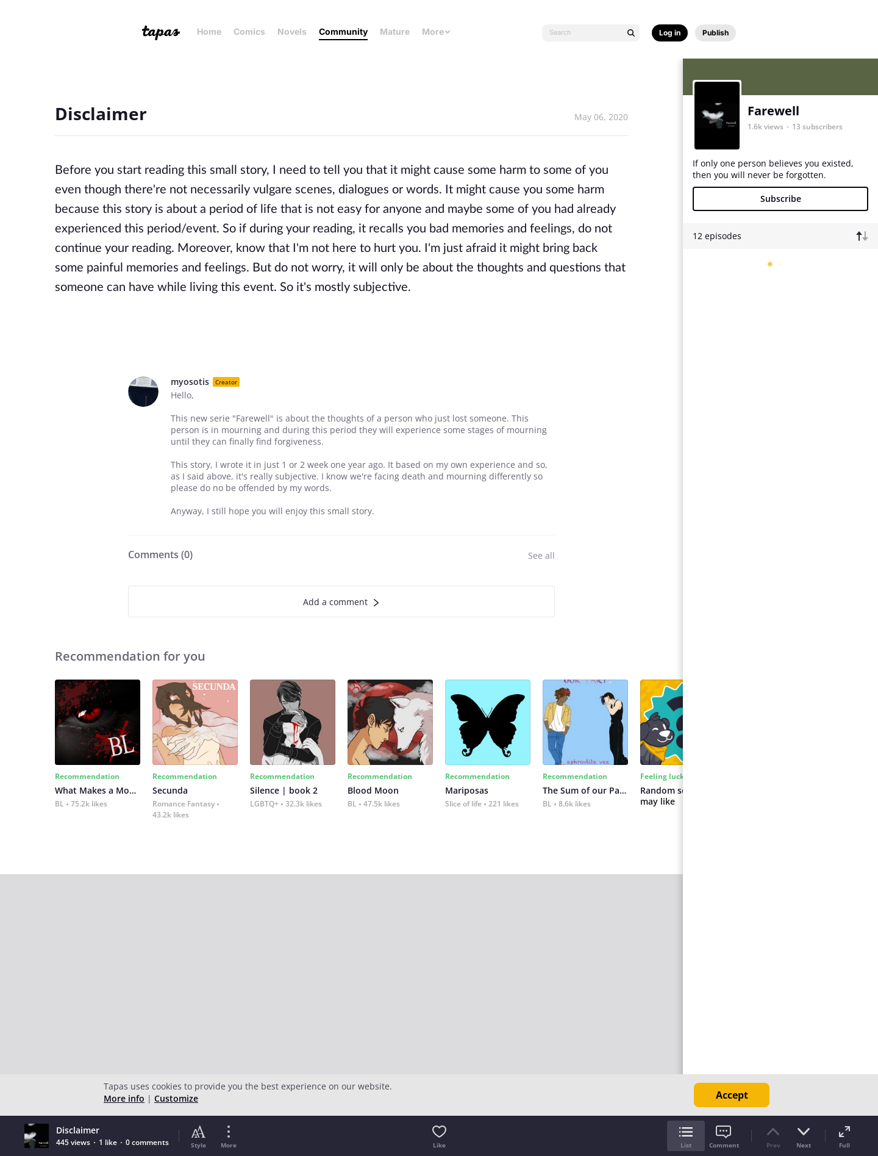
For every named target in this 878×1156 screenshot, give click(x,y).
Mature (395, 31)
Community (343, 31)
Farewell (773, 110)
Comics (249, 31)
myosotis (190, 381)
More (436, 31)
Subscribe (780, 198)
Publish (715, 32)
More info (124, 1098)
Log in (669, 32)
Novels (292, 31)
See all (541, 555)
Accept (732, 1095)
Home (209, 31)
